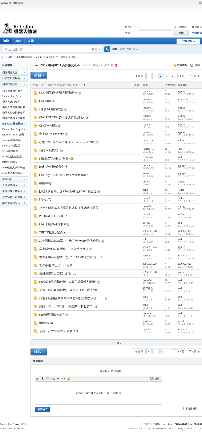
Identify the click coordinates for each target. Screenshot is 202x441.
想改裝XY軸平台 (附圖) (54, 158)
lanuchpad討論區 (11, 145)
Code (63, 379)
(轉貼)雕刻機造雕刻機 (53, 166)
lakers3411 (148, 148)
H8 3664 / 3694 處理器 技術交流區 (13, 135)
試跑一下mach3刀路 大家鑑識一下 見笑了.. (66, 306)
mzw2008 (182, 99)
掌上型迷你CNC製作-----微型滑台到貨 (63, 249)
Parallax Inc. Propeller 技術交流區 (13, 130)
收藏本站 (18, 2)
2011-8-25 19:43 (186, 217)
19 (166, 189)
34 (166, 272)
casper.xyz (148, 156)
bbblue (181, 140)
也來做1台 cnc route (51, 133)
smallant (147, 321)
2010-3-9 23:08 (185, 332)
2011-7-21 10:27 (186, 234)
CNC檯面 (45, 101)
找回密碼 (197, 26)
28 (166, 148)
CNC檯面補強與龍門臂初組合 (58, 92)
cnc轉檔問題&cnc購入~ (54, 314)
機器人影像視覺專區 (13, 112)
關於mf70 (45, 199)
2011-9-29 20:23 (186, 193)
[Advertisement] (101, 13)
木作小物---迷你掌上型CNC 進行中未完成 (66, 257)
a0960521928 (150, 230)
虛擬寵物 (7, 179)
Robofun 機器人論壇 (1, 57)
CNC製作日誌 (48, 125)
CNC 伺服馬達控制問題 (54, 224)
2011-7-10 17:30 (186, 258)
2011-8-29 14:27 (186, 209)
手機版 (156, 424)
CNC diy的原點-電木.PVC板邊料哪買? (63, 175)
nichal (181, 321)
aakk (180, 156)
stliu (180, 148)
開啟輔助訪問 (196, 3)
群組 (18, 41)
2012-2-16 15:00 (186, 184)
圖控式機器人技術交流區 (13, 119)
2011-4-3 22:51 (185, 291)
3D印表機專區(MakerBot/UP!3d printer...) (11, 152)
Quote (58, 379)
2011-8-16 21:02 (186, 225)
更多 (75, 84)
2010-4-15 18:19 (186, 324)
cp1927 (146, 222)
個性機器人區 (9, 72)
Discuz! (17, 424)
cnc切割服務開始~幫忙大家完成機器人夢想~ (68, 281)
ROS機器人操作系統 (13, 167)
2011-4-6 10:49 (185, 283)
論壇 (10, 57)
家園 (31, 41)
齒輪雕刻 (45, 183)
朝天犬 (181, 247)
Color (42, 379)
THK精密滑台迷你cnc (53, 232)
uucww (146, 165)
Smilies (69, 379)
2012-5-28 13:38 (186, 143)
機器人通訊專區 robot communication (13, 102)
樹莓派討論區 (9, 162)
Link (53, 379)
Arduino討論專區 (11, 140)
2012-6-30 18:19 (186, 135)
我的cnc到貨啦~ (49, 150)
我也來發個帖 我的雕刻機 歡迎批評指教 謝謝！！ (71, 298)
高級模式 (154, 378)
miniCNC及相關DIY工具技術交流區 (56, 57)
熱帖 (62, 84)
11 (166, 140)
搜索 (94, 49)
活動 (122, 49)
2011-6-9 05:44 (185, 275)
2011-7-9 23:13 (185, 266)
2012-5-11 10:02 (186, 151)
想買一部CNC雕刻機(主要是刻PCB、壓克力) (68, 290)
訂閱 (197, 65)
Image (48, 379)
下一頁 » (116, 342)
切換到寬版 (199, 3)
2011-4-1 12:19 (185, 308)
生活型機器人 (9, 185)
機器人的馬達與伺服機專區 (13, 108)
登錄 (106, 392)
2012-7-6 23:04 (185, 119)
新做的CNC (46, 322)
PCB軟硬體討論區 (12, 156)
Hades (181, 189)
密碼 (127, 32)
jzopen (181, 272)
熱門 (56, 84)
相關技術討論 (24, 57)
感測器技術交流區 (12, 90)
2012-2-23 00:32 (186, 160)
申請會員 (197, 32)
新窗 (136, 84)
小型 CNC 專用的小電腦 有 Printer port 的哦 (67, 142)
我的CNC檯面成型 (51, 109)
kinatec (146, 173)
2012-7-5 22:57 (185, 127)
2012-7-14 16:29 (186, 110)
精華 (69, 84)
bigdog (181, 206)
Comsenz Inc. (19, 428)
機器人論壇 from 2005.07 (188, 424)
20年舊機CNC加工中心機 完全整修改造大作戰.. (69, 240)
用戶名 (129, 26)
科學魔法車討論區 (12, 173)
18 (166, 280)
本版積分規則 (190, 408)
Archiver (167, 424)
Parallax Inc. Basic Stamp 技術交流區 (12, 97)
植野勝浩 (148, 288)
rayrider (147, 329)
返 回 (140, 75)
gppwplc (182, 165)
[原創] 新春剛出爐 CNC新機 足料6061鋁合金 (68, 191)
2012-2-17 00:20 (186, 168)
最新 (50, 84)
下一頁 (193, 75)
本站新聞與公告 (11, 202)
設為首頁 (6, 2)
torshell (146, 198)
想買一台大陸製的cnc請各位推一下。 (63, 331)
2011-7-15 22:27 (186, 242)
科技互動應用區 (11, 78)
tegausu (147, 91)
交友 (129, 49)
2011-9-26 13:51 (186, 201)
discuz (136, 49)
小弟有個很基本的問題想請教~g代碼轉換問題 (68, 207)
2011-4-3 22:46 (185, 299)
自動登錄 (180, 26)
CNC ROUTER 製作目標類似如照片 (62, 117)
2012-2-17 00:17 (186, 176)
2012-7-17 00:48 (186, 102)
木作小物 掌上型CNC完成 (55, 265)
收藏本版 (182, 65)
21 (166, 255)
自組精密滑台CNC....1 (53, 273)
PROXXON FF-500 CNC (54, 216)
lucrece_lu (148, 140)
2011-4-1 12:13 (185, 316)
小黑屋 (146, 424)
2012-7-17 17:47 (186, 94)
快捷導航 (187, 41)
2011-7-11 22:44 (186, 250)
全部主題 (38, 84)
